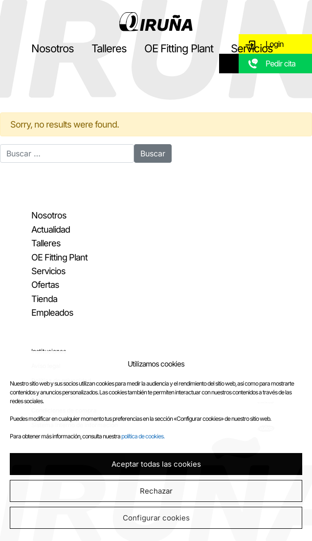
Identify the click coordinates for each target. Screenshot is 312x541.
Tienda (44, 299)
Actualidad (50, 229)
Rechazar (156, 491)
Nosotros (52, 48)
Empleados (52, 312)
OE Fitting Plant (178, 48)
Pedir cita (280, 63)
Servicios (252, 48)
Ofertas (45, 285)
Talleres (109, 48)
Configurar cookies (156, 517)
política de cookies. (142, 436)
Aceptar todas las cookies (156, 464)
